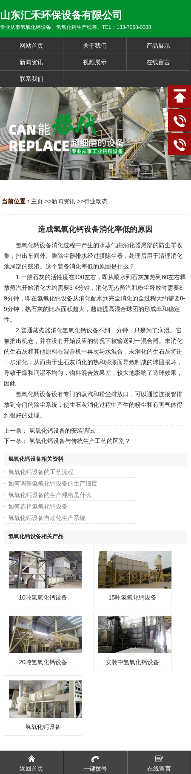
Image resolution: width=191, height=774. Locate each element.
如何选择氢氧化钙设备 (38, 506)
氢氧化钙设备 (43, 726)
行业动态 (96, 201)
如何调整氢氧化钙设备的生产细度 (52, 483)
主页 (37, 201)
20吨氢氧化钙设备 (43, 662)
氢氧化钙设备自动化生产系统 (47, 517)
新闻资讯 (63, 201)
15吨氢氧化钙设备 (132, 597)
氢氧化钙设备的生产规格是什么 (49, 494)
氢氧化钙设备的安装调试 (62, 430)
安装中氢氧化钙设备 (132, 662)
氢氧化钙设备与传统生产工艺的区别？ (80, 440)
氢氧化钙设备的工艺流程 (41, 471)
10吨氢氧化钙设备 (43, 597)
